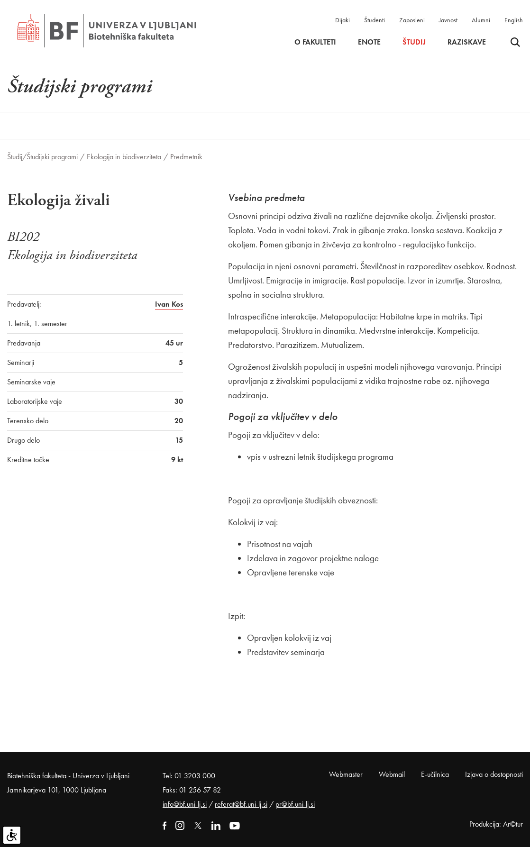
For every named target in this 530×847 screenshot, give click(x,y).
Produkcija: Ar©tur (496, 824)
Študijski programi (52, 157)
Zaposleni (412, 20)
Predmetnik (186, 157)
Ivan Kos (169, 304)
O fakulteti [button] (315, 42)
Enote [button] (369, 42)
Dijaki (342, 20)
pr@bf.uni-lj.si (295, 804)
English (513, 20)
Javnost (448, 20)
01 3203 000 (194, 776)
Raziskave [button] (467, 42)
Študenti (374, 20)
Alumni (481, 20)
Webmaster (346, 774)
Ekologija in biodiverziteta (124, 157)
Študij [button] (414, 42)
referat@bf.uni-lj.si (241, 804)
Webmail (392, 774)
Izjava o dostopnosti (494, 774)
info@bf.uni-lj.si (185, 804)
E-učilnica (435, 774)
